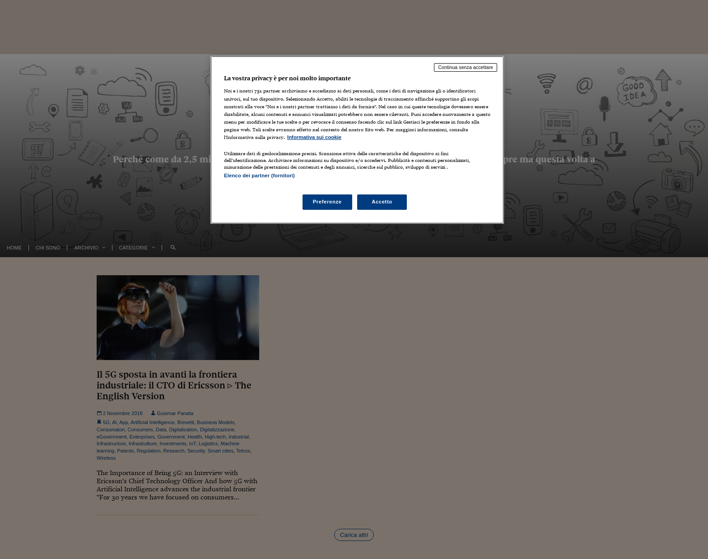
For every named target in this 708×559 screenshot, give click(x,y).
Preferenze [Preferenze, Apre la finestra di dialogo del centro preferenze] (327, 201)
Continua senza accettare (465, 67)
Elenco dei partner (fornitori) (259, 175)
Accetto (382, 201)
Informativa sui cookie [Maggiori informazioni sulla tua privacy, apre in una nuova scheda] (314, 137)
